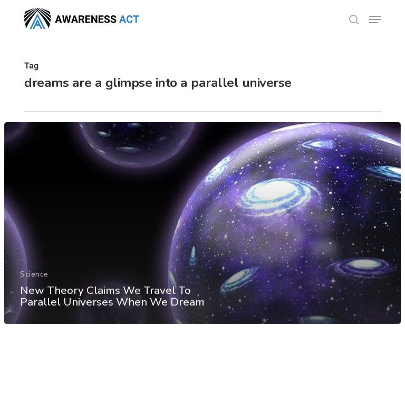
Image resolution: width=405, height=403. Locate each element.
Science (34, 279)
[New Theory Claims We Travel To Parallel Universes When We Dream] (202, 228)
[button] (375, 19)
